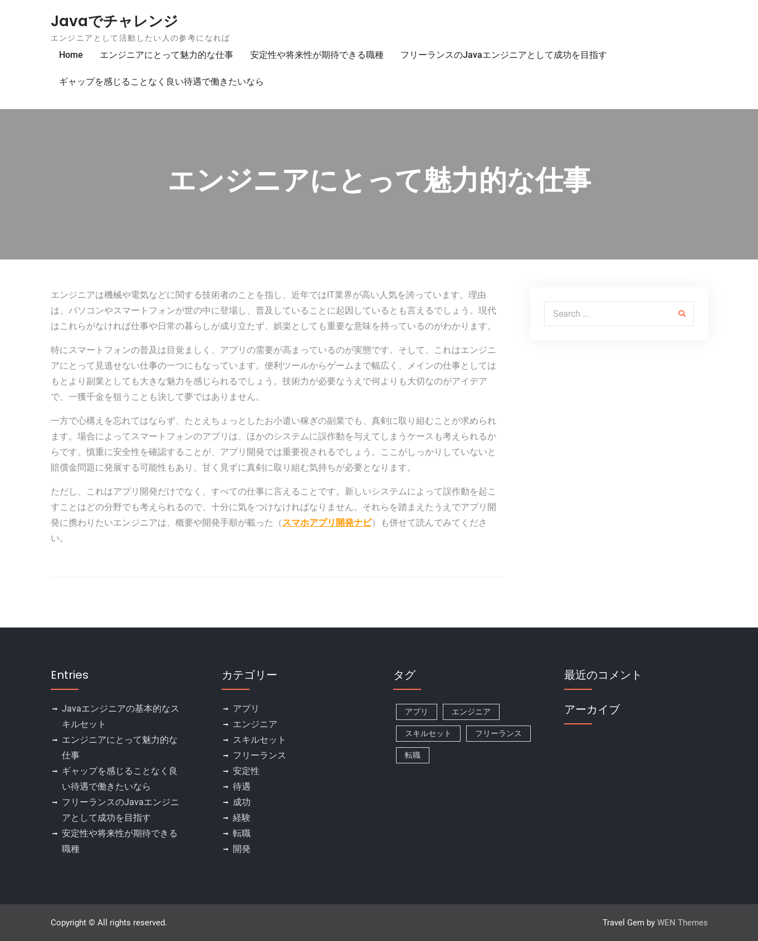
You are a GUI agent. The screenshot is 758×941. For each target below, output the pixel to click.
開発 (242, 849)
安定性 (246, 771)
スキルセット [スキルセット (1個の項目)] (428, 733)
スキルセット (259, 739)
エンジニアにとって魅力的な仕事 (166, 55)
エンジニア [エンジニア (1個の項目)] (471, 711)
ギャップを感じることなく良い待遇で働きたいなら (161, 81)
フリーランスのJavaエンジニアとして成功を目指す (503, 55)
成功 (242, 802)
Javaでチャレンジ (114, 21)
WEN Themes (682, 923)
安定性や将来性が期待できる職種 (317, 55)
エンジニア (255, 724)
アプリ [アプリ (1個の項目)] (416, 711)
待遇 (242, 786)
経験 (242, 817)
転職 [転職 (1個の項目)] (412, 755)
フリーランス (259, 755)
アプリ (246, 708)
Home (71, 55)
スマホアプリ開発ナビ (326, 522)
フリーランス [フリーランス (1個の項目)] (498, 733)
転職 (242, 833)
